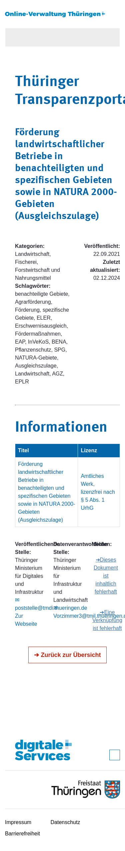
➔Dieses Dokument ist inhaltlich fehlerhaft (106, 575)
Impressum (18, 822)
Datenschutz (65, 822)
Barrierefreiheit (22, 833)
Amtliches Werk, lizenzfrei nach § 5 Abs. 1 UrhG (98, 492)
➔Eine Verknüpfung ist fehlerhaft (107, 620)
